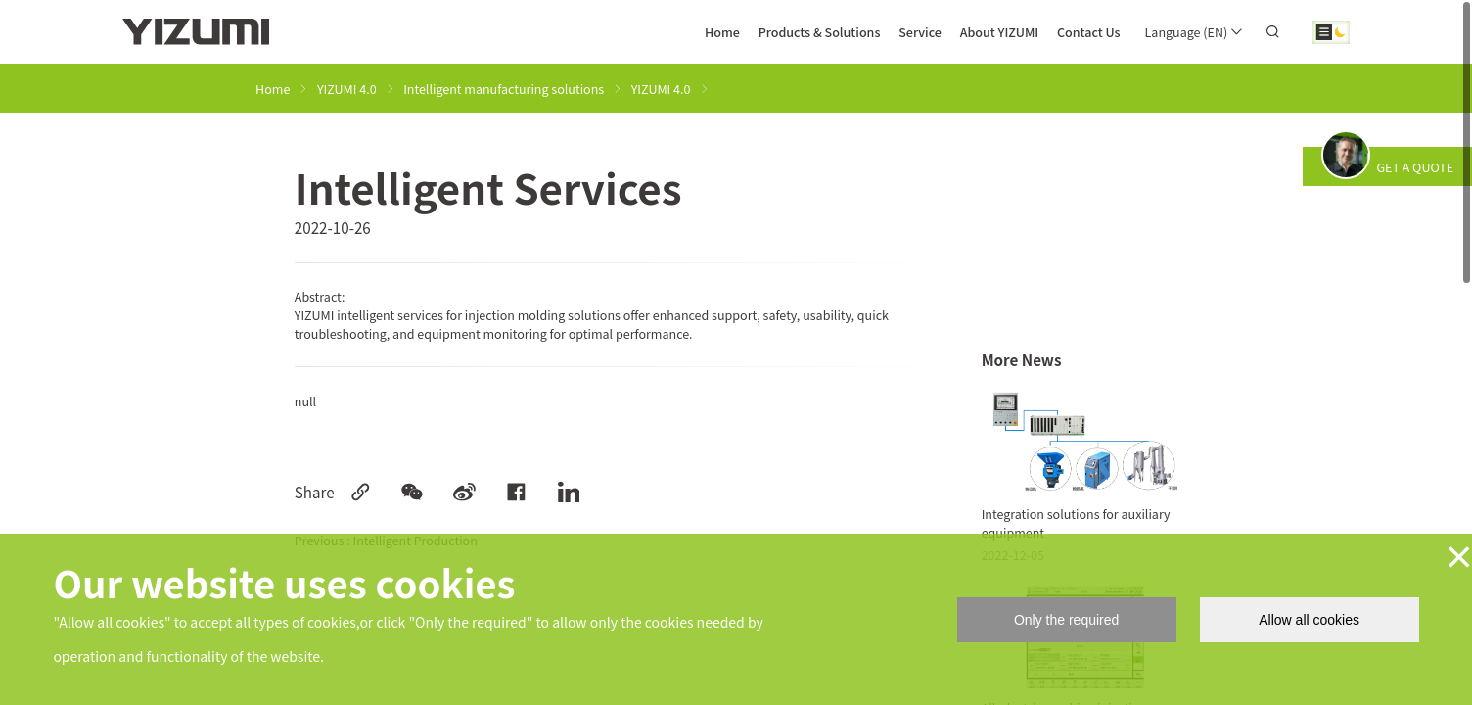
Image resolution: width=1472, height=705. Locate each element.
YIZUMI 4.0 (347, 88)
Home (722, 32)
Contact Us (1089, 32)
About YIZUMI (999, 32)
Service (920, 32)
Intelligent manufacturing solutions (503, 88)
